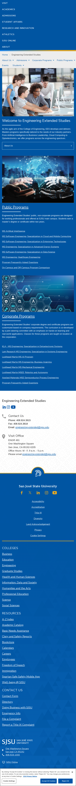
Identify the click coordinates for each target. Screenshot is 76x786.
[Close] (72, 772)
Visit (5, 3)
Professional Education (15, 594)
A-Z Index (8, 619)
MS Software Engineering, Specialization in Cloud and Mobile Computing (36, 236)
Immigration (9, 671)
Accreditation (38, 507)
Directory (7, 702)
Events (5, 65)
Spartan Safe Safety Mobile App (21, 676)
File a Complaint (11, 719)
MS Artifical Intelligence (13, 231)
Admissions (9, 15)
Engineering (9, 565)
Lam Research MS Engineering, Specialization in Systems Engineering (34, 351)
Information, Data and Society (19, 582)
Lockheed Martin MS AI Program (17, 356)
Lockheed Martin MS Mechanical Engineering (23, 367)
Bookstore (8, 642)
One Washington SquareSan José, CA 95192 (17, 750)
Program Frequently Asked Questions (20, 262)
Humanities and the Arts (16, 588)
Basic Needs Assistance (15, 631)
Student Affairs (12, 21)
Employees (8, 659)
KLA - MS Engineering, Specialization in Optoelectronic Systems (32, 346)
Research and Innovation (18, 28)
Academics (8, 9)
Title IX (38, 512)
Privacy (38, 529)
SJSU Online (9, 40)
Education (8, 559)
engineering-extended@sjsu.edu (32, 427)
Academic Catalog (12, 625)
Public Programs (65, 60)
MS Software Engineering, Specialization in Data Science (28, 252)
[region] (38, 777)
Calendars (8, 648)
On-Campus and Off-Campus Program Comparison (26, 267)
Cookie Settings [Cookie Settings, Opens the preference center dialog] (9, 781)
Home (5, 54)
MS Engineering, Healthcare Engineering (21, 257)
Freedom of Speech (13, 665)
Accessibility (38, 501)
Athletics (8, 34)
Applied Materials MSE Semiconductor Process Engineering (30, 377)
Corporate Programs (42, 60)
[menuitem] (7, 60)
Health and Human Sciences (18, 577)
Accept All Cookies (48, 781)
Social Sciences (10, 605)
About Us (6, 60)
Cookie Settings (38, 535)
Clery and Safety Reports (17, 636)
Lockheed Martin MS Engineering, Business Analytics (27, 362)
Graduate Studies (12, 571)
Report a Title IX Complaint (18, 725)
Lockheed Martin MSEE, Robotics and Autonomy (25, 372)
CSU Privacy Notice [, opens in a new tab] (30, 776)
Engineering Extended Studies (26, 54)
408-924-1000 (13, 754)
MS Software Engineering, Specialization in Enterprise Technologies (34, 241)
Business (7, 554)
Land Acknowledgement (38, 524)
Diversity (38, 518)
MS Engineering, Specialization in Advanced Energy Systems (30, 246)
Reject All (65, 781)
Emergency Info (11, 713)
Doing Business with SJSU (17, 707)
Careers (6, 653)
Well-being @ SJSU (13, 682)
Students (17, 65)
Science (6, 600)
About (6, 46)
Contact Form (10, 696)
